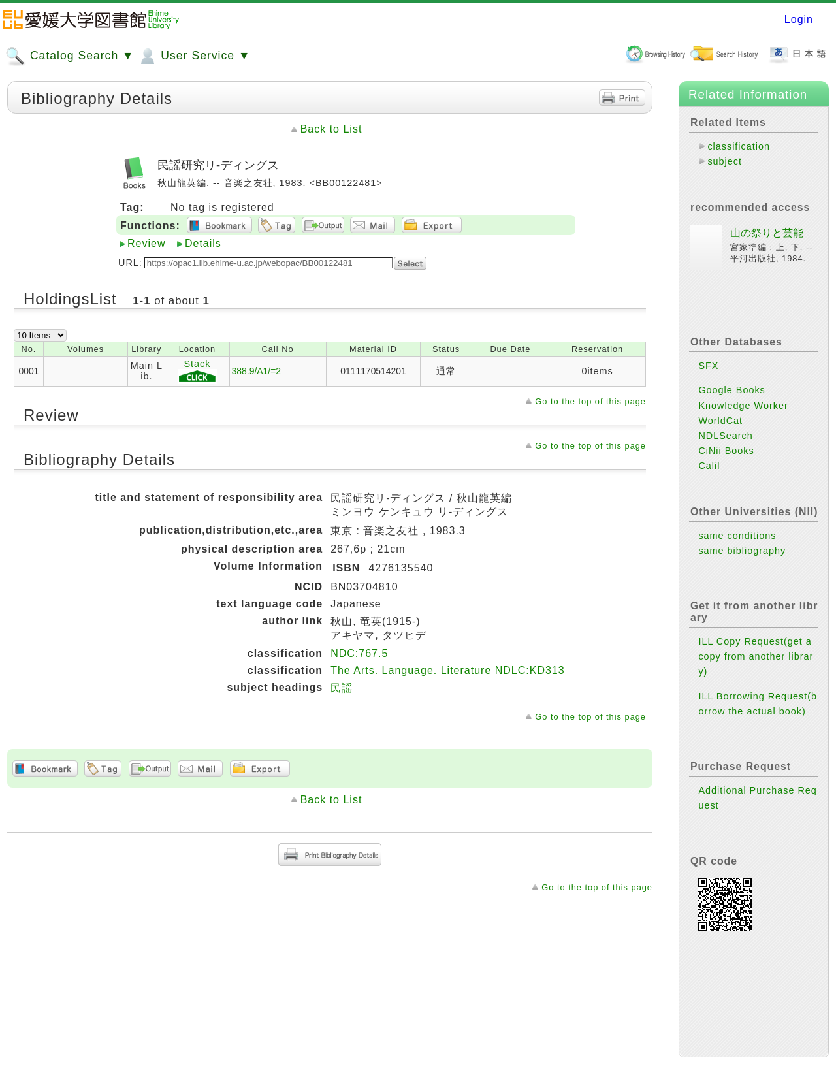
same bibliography (742, 550)
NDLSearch (725, 435)
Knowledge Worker (743, 405)
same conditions (737, 535)
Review (146, 243)
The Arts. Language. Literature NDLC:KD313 (447, 670)
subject (724, 161)
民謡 (341, 688)
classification (738, 146)
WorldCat (720, 420)
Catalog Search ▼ (69, 56)
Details (203, 243)
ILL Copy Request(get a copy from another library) (755, 656)
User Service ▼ (193, 56)
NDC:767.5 (359, 653)
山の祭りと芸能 (766, 232)
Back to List (331, 129)
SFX (708, 366)
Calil (709, 465)
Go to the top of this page (590, 401)
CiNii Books (726, 450)
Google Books (731, 390)
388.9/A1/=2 (256, 371)
